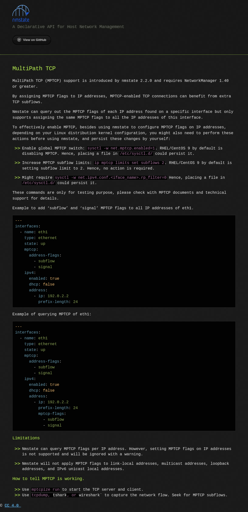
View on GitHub (31, 39)
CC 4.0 (13, 505)
